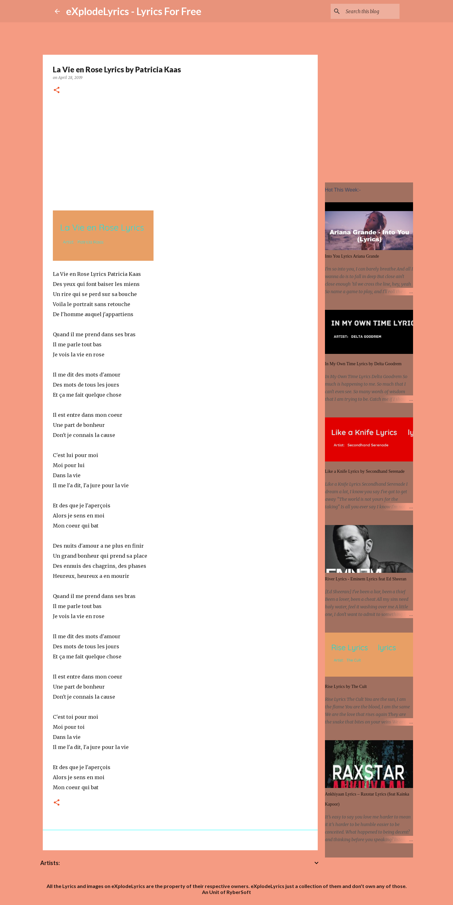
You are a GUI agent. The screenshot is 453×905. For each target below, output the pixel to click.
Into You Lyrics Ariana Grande (352, 256)
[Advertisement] (180, 151)
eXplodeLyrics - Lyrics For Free (133, 11)
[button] (56, 90)
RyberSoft (238, 892)
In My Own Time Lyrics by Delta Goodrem (363, 363)
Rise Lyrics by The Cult (346, 686)
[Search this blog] (366, 11)
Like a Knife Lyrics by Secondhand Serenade (365, 471)
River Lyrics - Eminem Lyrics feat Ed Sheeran (365, 579)
